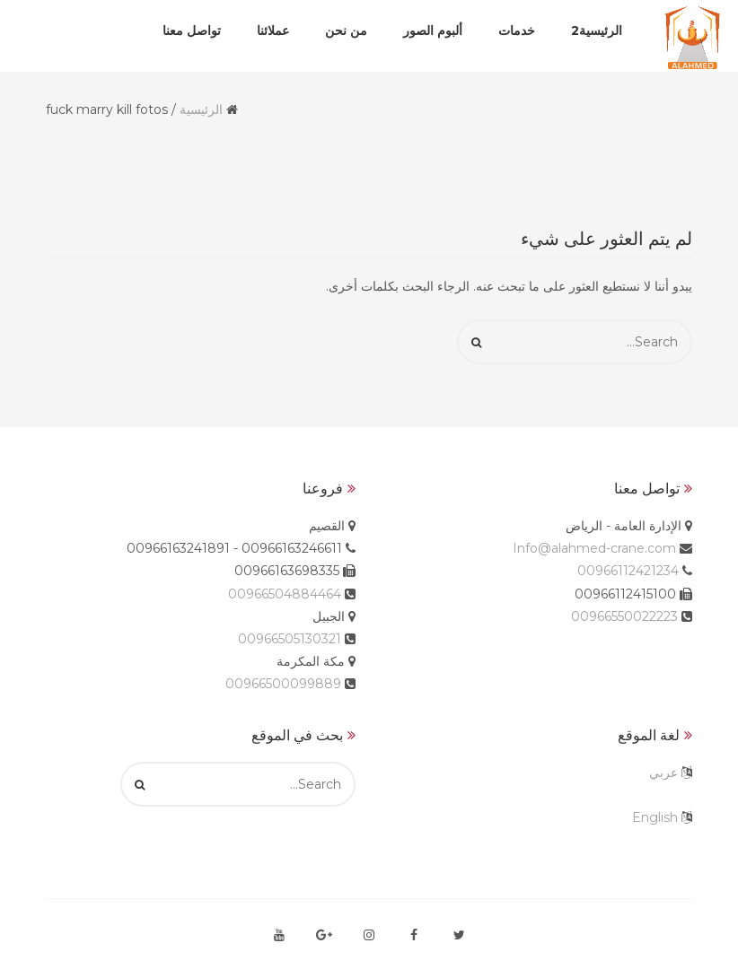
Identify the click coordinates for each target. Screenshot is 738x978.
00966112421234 (628, 571)
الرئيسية (201, 109)
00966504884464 (284, 594)
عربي (663, 772)
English (655, 817)
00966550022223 (624, 616)
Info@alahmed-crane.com (594, 548)
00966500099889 (283, 684)
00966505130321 (289, 639)
